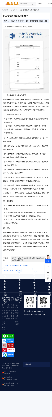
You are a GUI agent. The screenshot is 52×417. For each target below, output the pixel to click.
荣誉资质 (17, 323)
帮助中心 (12, 312)
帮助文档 (5, 10)
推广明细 (8, 317)
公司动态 (17, 317)
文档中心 (41, 4)
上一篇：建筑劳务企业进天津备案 (15, 265)
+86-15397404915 (37, 311)
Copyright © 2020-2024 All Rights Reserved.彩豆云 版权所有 (10, 365)
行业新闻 (12, 306)
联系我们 (17, 312)
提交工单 (3, 323)
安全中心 (3, 306)
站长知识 (14, 10)
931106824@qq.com (38, 314)
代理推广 (8, 312)
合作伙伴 (8, 306)
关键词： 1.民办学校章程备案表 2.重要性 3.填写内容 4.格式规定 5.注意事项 (29, 259)
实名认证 (3, 312)
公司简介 (17, 306)
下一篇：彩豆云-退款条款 (12, 270)
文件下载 (12, 317)
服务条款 (3, 328)
